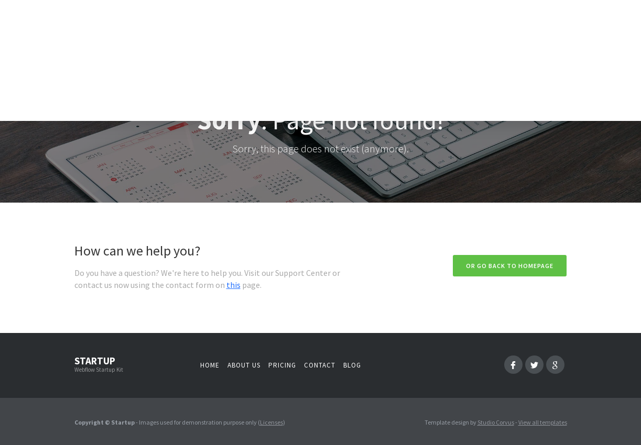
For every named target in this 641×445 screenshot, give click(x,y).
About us (243, 365)
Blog (352, 365)
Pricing (282, 365)
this (233, 285)
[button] (283, 67)
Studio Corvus (495, 422)
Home (210, 365)
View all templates (542, 422)
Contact (319, 365)
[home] (121, 63)
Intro (234, 67)
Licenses (271, 422)
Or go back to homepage (509, 266)
